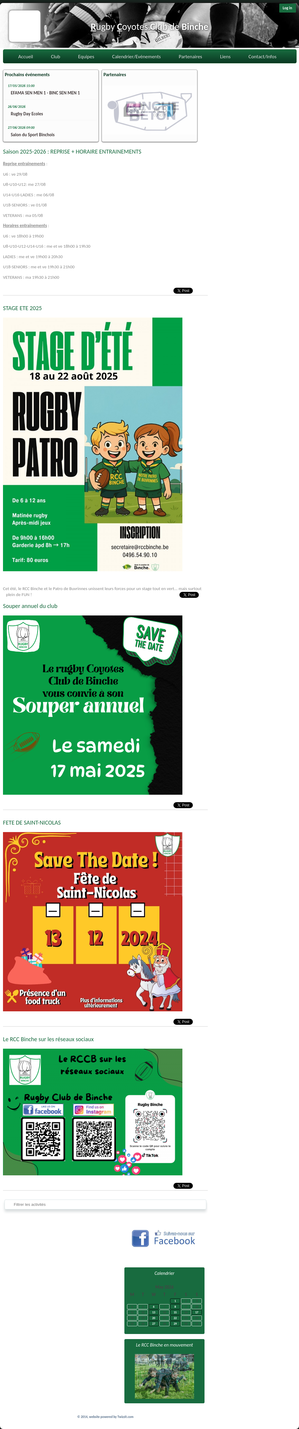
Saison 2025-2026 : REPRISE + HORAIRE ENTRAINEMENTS (72, 151)
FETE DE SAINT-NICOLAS (32, 822)
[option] (149, 110)
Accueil (25, 56)
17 (196, 1312)
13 (153, 1312)
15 (175, 1312)
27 (153, 1324)
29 (175, 1324)
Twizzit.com (126, 1417)
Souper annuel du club (30, 605)
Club (55, 56)
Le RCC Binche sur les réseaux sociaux (48, 1039)
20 (153, 1318)
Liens (225, 56)
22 (175, 1318)
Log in (287, 8)
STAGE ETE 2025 (22, 308)
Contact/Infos (262, 56)
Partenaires (190, 56)
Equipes (86, 56)
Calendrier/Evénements (136, 56)
